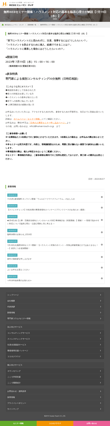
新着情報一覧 (32, 25)
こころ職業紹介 (13, 382)
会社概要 (11, 300)
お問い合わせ (92, 423)
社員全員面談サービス (16, 344)
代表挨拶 (11, 306)
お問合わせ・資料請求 (16, 391)
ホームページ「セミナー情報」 (28, 119)
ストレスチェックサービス (18, 338)
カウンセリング (13, 371)
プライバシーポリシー (16, 403)
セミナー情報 (18, 423)
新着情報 (11, 312)
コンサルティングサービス (18, 333)
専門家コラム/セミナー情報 (19, 318)
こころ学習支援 (13, 376)
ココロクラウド (55, 423)
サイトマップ (12, 409)
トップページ (12, 295)
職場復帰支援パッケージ (17, 350)
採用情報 (11, 397)
